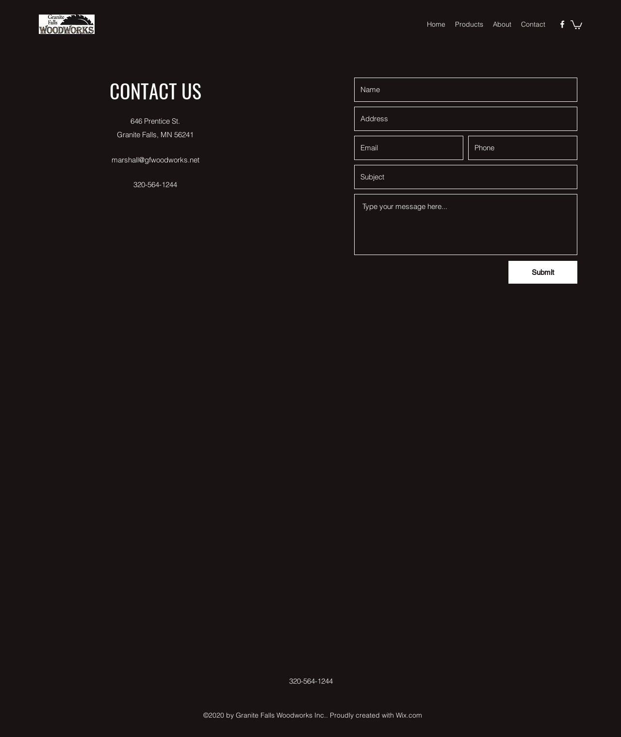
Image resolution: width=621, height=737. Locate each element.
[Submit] (542, 272)
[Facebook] (562, 24)
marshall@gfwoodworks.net (155, 159)
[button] (576, 24)
